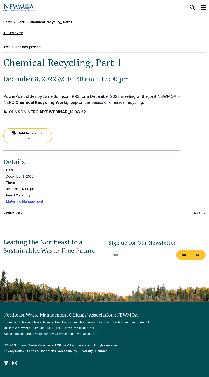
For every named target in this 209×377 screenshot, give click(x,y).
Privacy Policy (13, 351)
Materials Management (24, 201)
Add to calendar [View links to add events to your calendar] (31, 133)
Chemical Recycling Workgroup (46, 102)
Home (7, 22)
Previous (12, 212)
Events (21, 22)
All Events (13, 33)
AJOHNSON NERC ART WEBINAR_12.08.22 (44, 112)
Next (200, 212)
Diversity (86, 351)
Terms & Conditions (41, 351)
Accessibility (67, 351)
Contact (101, 351)
